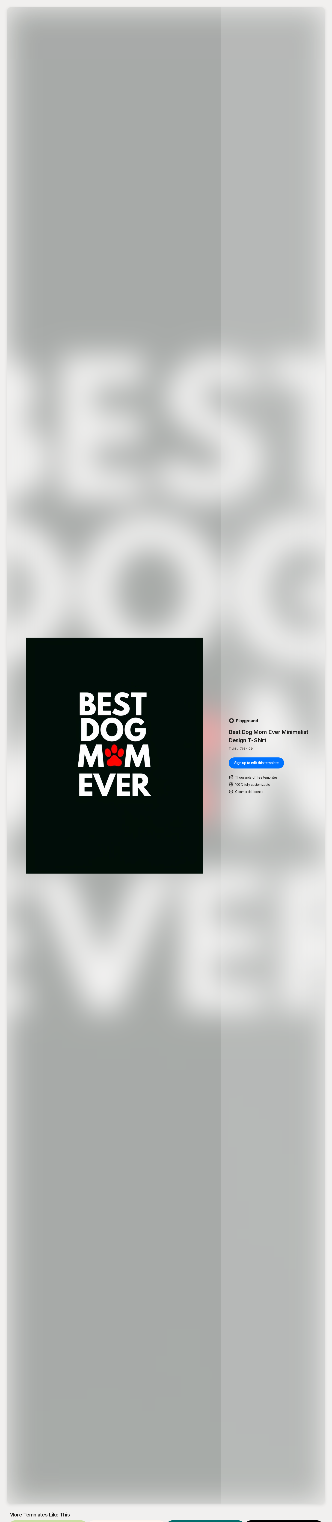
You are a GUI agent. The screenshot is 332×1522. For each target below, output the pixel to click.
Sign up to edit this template (256, 763)
